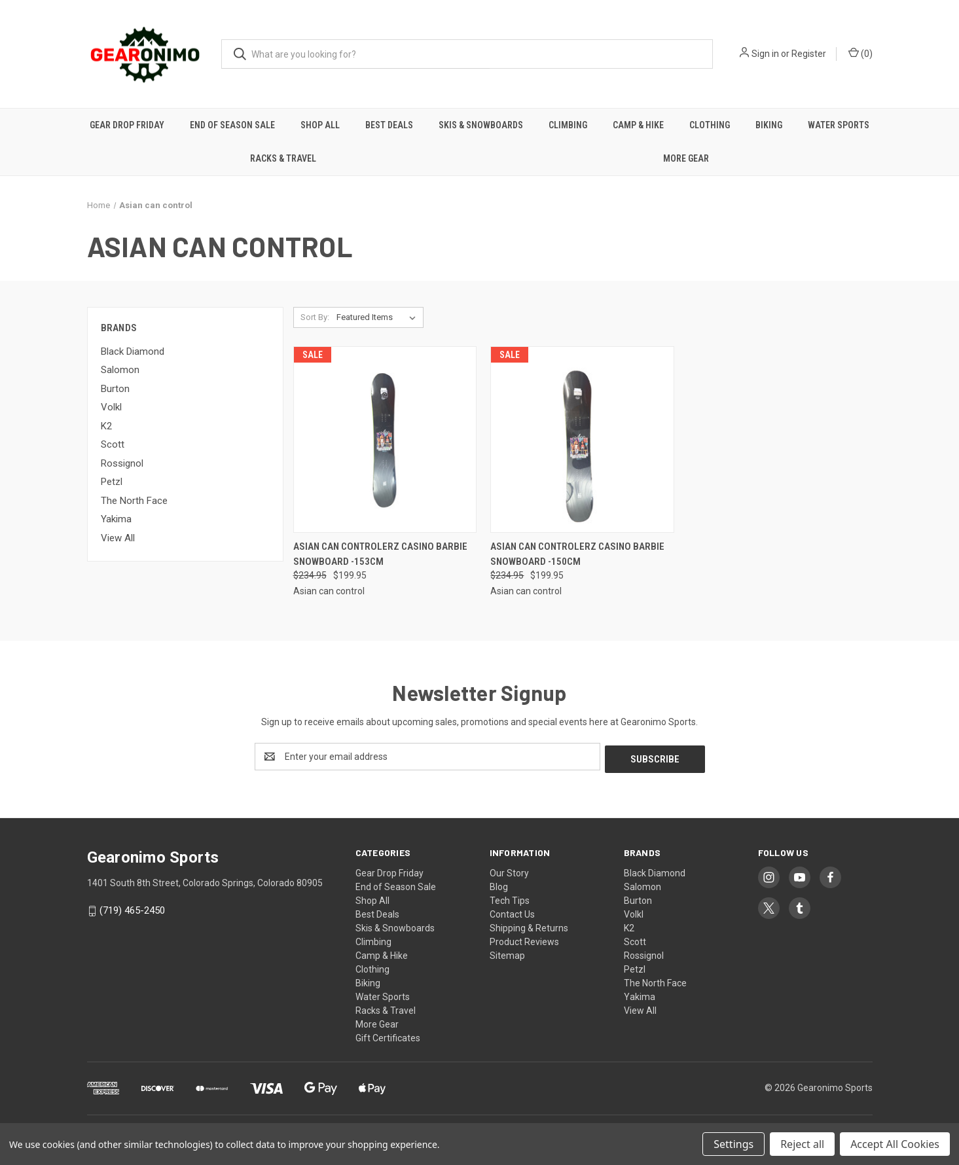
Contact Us (512, 911)
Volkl (111, 407)
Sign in (765, 53)
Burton (115, 389)
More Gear (686, 158)
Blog (499, 884)
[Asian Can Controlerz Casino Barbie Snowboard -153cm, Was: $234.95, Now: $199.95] (385, 439)
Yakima (116, 519)
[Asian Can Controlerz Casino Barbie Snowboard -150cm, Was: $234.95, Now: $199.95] (582, 439)
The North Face (134, 501)
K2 (106, 426)
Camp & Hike (638, 125)
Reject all (802, 1144)
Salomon (120, 370)
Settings (733, 1144)
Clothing (709, 125)
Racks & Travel (283, 158)
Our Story (509, 870)
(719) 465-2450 (132, 908)
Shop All (320, 125)
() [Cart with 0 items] (860, 53)
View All (118, 538)
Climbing (568, 125)
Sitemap (507, 953)
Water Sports (838, 125)
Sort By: (314, 317)
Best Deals (389, 125)
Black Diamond (132, 351)
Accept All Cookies (894, 1144)
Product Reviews (524, 939)
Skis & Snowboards (481, 125)
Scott (112, 444)
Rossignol (122, 463)
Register (808, 53)
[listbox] (379, 317)
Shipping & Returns (529, 925)
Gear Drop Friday (127, 125)
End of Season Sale (232, 125)
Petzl (111, 482)
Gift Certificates (387, 1035)
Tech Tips (510, 898)
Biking (768, 125)
